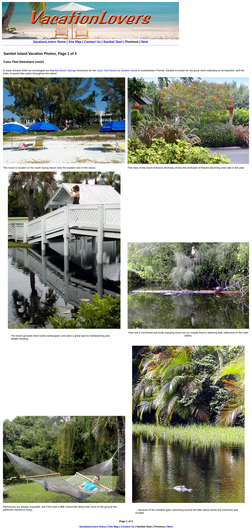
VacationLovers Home (49, 41)
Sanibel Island (129, 70)
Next (144, 41)
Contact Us (92, 41)
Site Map (75, 41)
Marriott (63, 70)
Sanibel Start (113, 41)
